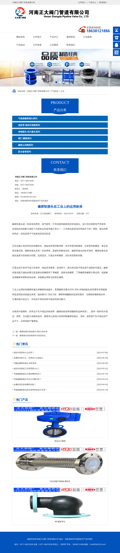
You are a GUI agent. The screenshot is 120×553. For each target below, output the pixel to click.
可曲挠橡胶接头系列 (27, 118)
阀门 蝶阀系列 (24, 138)
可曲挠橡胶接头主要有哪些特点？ (27, 373)
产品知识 (20, 44)
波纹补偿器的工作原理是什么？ (27, 368)
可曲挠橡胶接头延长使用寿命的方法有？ (30, 389)
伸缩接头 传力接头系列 (29, 131)
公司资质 (37, 44)
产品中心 (92, 2)
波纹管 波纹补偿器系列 (29, 125)
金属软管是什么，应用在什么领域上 (28, 358)
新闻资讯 (71, 36)
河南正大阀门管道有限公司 (38, 91)
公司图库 (54, 44)
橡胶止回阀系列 (25, 145)
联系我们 (103, 2)
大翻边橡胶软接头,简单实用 (25, 363)
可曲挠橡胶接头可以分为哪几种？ (27, 379)
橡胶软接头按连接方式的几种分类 (34, 331)
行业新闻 (87, 36)
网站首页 (20, 36)
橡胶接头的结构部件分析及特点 (33, 335)
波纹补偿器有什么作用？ (24, 352)
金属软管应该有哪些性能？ (25, 384)
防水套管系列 (24, 151)
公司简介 (82, 2)
